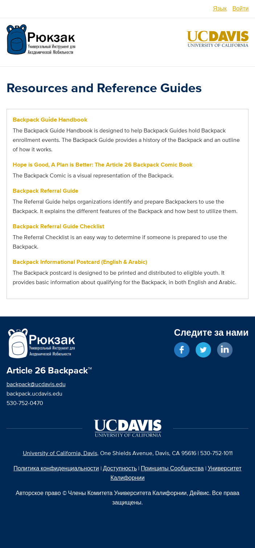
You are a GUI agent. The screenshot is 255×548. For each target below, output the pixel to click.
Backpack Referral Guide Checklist (58, 226)
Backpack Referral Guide (45, 191)
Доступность (120, 468)
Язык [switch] (219, 8)
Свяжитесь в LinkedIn (225, 350)
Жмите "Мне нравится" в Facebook (182, 350)
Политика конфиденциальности (56, 468)
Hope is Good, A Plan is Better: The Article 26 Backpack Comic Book (103, 164)
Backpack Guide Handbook (50, 119)
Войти (241, 8)
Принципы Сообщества (172, 468)
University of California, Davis (60, 453)
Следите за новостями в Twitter (203, 350)
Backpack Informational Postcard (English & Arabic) (80, 262)
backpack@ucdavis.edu (36, 384)
